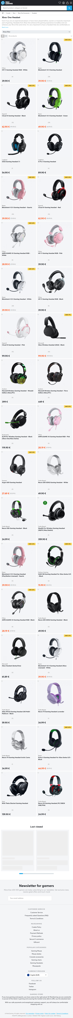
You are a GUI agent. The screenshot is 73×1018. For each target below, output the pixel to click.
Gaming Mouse (36, 951)
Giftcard (36, 942)
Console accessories (37, 957)
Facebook (32, 983)
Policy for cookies (50, 1013)
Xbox (14, 13)
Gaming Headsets (36, 963)
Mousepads (37, 966)
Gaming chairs (36, 960)
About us (36, 930)
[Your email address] (30, 898)
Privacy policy (36, 936)
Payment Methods (36, 933)
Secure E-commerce (37, 939)
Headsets (34, 13)
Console (8, 13)
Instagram (32, 989)
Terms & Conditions (36, 918)
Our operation (30, 1013)
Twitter (31, 986)
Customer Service (36, 912)
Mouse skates (36, 954)
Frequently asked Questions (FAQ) (36, 915)
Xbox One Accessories (23, 13)
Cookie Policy (36, 927)
